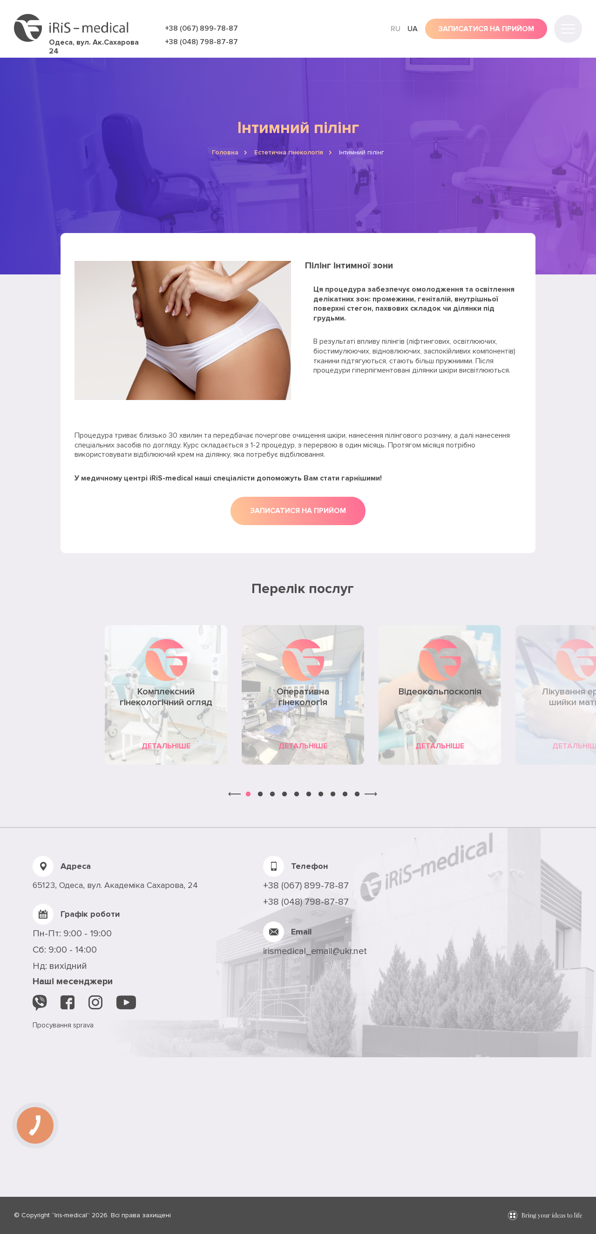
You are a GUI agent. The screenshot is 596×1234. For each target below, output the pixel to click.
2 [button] (260, 794)
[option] (166, 695)
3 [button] (272, 794)
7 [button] (320, 794)
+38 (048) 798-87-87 (201, 42)
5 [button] (296, 794)
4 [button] (284, 794)
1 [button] (248, 794)
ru (395, 29)
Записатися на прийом (298, 510)
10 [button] (357, 794)
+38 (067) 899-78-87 (201, 28)
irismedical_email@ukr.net (315, 951)
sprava (83, 1025)
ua (412, 29)
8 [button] (333, 794)
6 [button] (308, 794)
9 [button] (345, 794)
